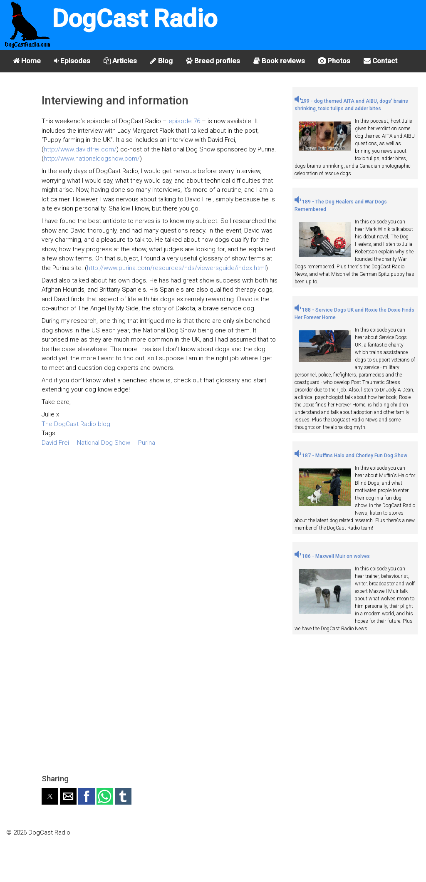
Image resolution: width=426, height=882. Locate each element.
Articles (120, 61)
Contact (380, 61)
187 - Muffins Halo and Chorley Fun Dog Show (351, 455)
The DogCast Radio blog (76, 424)
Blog (161, 61)
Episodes (72, 61)
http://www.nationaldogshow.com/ (92, 158)
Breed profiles (213, 61)
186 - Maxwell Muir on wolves (332, 556)
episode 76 (184, 121)
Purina (146, 442)
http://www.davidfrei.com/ (80, 149)
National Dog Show (103, 442)
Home (27, 61)
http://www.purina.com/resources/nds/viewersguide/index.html (176, 268)
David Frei (55, 442)
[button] (50, 796)
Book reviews (279, 61)
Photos (334, 61)
